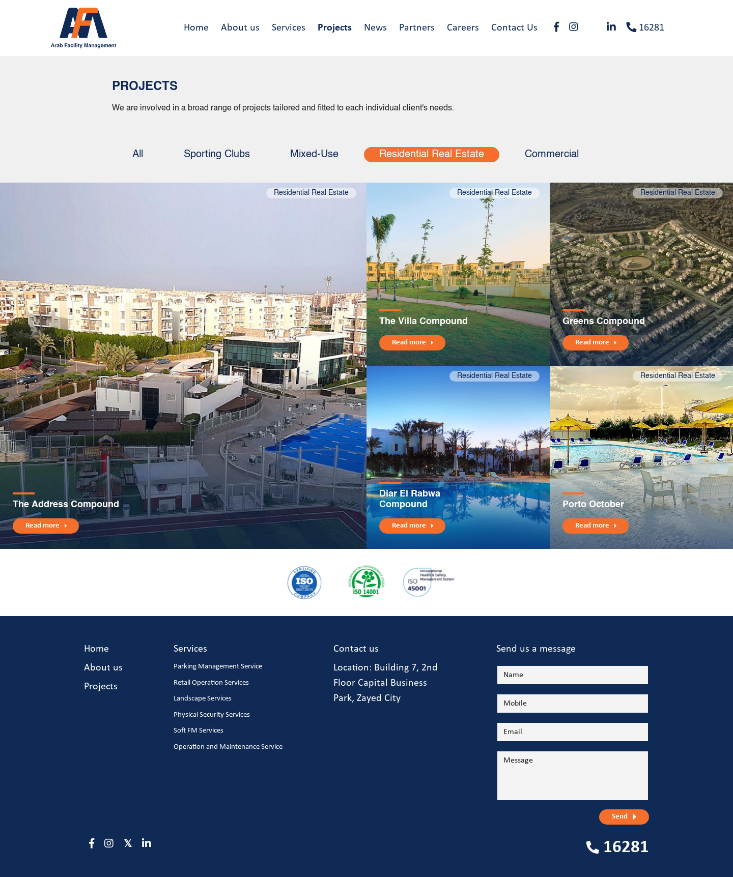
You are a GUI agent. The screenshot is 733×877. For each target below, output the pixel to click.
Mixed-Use (315, 155)
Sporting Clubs (217, 155)
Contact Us (514, 28)
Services (288, 28)
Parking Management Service (218, 667)
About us (240, 28)
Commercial (552, 155)
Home (196, 28)
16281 (645, 27)
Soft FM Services (198, 731)
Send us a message (536, 650)
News (375, 28)
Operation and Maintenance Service (228, 747)
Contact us (356, 650)
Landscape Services (203, 699)
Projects (335, 28)
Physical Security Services (212, 715)
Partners (417, 28)
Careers (463, 28)
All (137, 155)
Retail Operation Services (211, 683)
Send (620, 817)
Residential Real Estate (432, 155)
